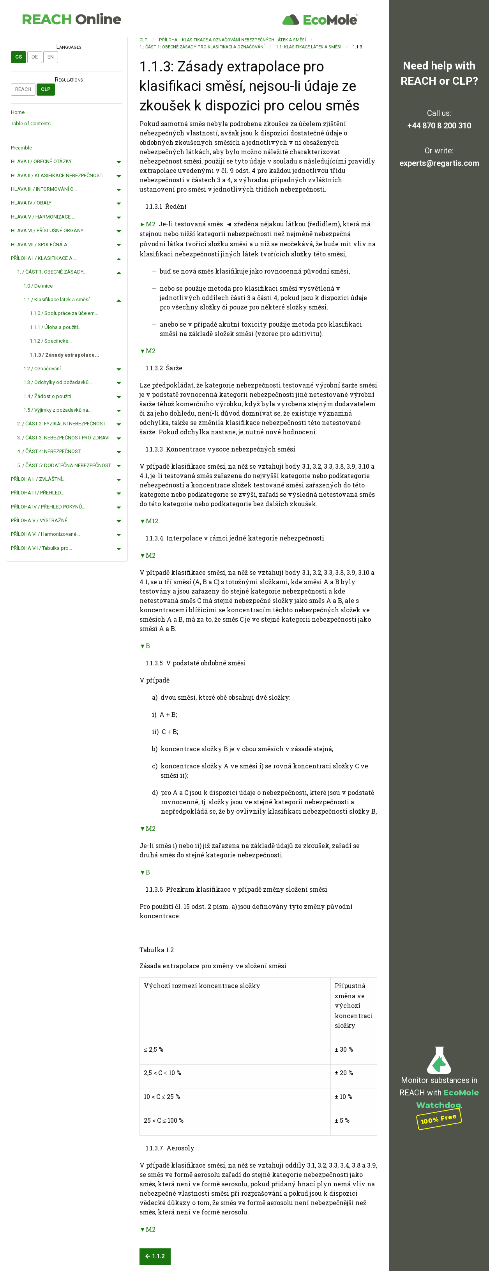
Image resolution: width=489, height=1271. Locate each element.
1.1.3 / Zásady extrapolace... (64, 355)
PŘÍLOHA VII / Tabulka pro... (41, 548)
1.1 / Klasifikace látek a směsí (56, 299)
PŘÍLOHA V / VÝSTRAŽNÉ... (41, 520)
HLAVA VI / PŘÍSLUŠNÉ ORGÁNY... (49, 230)
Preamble (21, 148)
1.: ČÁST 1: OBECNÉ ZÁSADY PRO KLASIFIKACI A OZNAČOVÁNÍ (202, 47)
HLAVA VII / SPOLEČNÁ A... (41, 244)
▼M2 (147, 351)
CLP (46, 89)
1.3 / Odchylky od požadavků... (57, 382)
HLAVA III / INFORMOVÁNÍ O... (44, 189)
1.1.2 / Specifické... (51, 341)
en (51, 57)
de (35, 57)
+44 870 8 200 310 (439, 125)
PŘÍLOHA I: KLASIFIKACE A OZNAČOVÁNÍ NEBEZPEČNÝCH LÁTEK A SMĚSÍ (232, 40)
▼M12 (148, 521)
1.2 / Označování (42, 369)
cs (18, 57)
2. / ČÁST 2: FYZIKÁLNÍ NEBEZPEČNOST (61, 424)
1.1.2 (154, 1256)
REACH (71, 19)
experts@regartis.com (439, 163)
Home (18, 112)
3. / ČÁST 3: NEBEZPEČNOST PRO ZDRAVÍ (63, 438)
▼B (144, 646)
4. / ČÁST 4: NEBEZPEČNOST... (50, 451)
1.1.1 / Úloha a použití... (55, 327)
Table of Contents (31, 123)
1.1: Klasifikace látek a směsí (308, 47)
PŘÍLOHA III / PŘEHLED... (37, 493)
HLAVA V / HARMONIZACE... (42, 217)
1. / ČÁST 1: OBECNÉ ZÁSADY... (52, 272)
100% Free (439, 1119)
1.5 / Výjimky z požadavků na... (57, 410)
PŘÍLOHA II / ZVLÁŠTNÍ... (38, 479)
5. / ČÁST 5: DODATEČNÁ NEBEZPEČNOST (64, 465)
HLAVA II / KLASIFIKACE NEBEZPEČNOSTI (57, 175)
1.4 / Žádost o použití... (49, 396)
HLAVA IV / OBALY (31, 203)
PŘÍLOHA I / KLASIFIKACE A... (43, 258)
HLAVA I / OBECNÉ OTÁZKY (41, 161)
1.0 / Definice (38, 286)
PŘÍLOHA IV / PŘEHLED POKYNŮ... (48, 507)
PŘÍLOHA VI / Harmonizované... (45, 534)
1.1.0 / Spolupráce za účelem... (64, 313)
